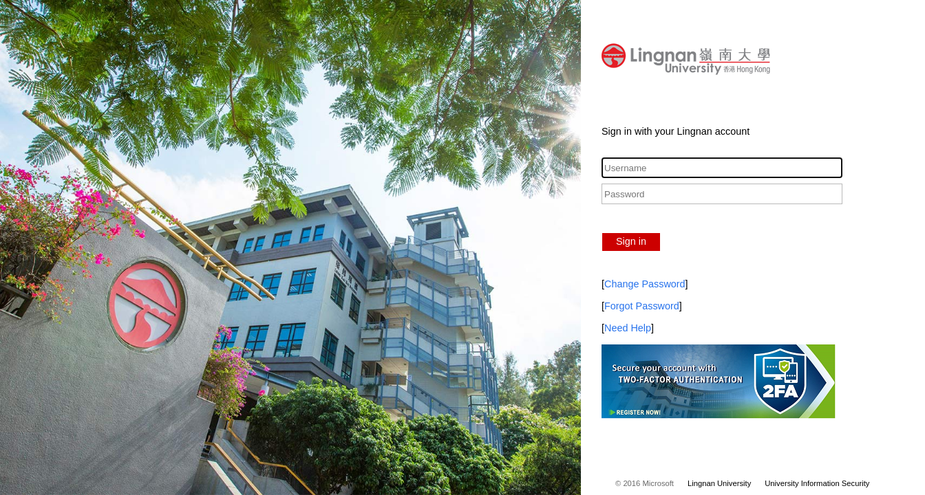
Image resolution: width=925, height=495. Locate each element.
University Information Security (817, 483)
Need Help (627, 327)
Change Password (644, 283)
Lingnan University (719, 483)
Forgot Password (641, 305)
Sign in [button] (631, 241)
